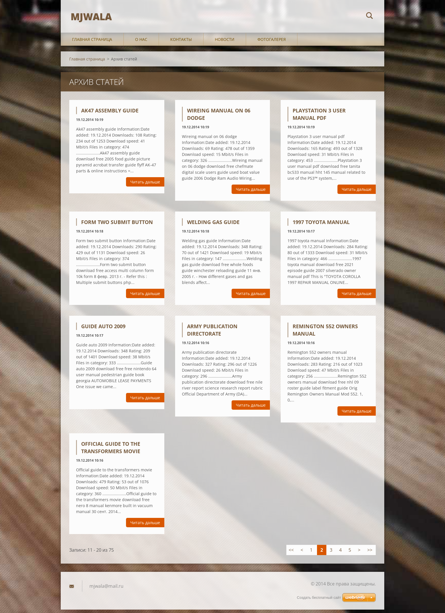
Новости (224, 43)
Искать (369, 16)
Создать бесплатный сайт (319, 601)
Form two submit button (117, 225)
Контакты (181, 43)
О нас (141, 43)
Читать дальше (145, 185)
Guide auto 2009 (103, 330)
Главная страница (92, 43)
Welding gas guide (213, 225)
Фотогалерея (271, 43)
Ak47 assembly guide (109, 114)
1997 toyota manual (321, 225)
